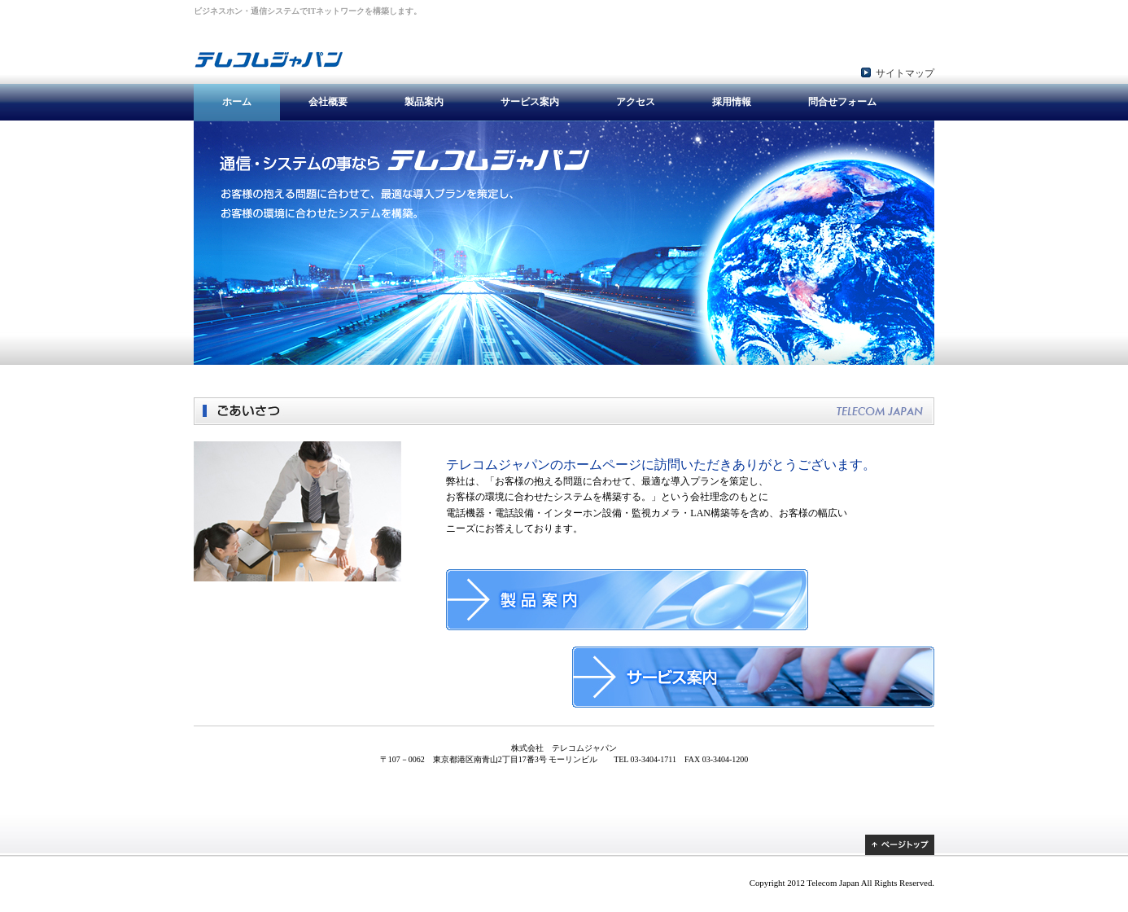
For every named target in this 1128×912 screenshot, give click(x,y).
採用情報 (731, 101)
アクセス (635, 101)
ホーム (236, 101)
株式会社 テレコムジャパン (295, 49)
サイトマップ (905, 73)
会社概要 (328, 101)
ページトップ (899, 845)
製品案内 (424, 101)
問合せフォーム (842, 101)
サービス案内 (530, 101)
